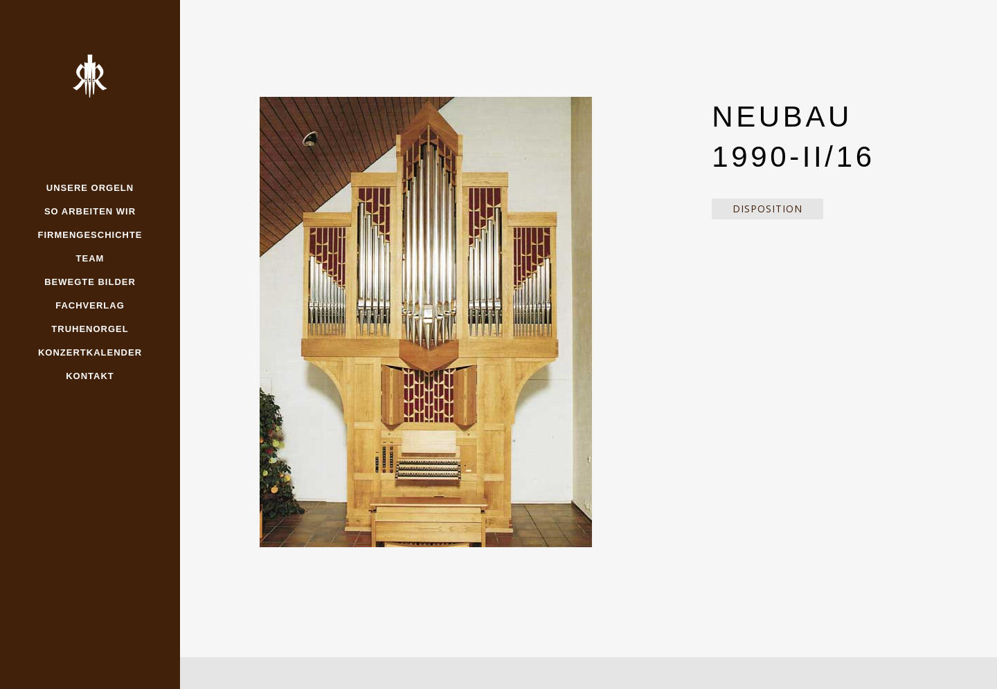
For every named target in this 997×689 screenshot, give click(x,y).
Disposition (767, 208)
